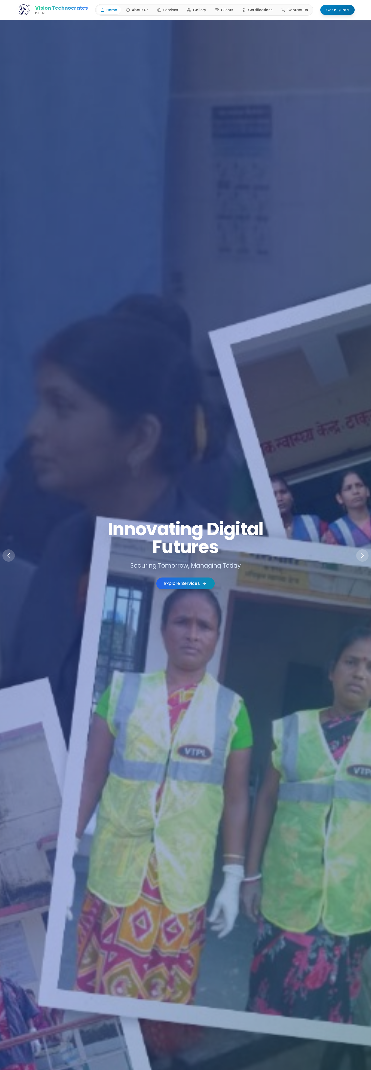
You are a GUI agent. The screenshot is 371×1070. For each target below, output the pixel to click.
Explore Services (185, 583)
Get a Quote (337, 9)
